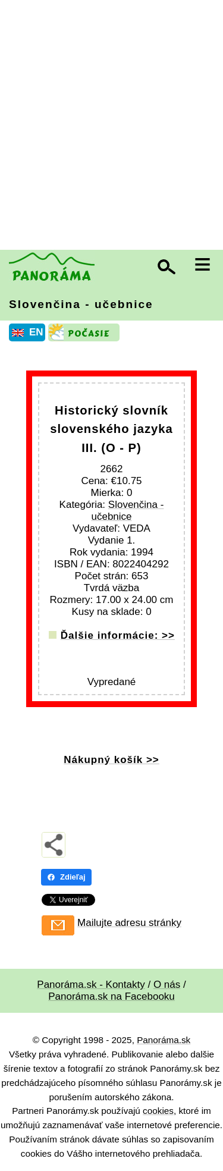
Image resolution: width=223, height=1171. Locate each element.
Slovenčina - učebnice (81, 304)
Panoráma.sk (163, 1040)
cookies (158, 1111)
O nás (166, 984)
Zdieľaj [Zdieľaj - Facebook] (66, 876)
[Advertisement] (111, 126)
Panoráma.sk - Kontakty (91, 984)
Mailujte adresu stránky (129, 922)
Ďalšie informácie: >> (118, 635)
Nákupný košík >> (111, 759)
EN (36, 332)
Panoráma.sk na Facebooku (111, 996)
